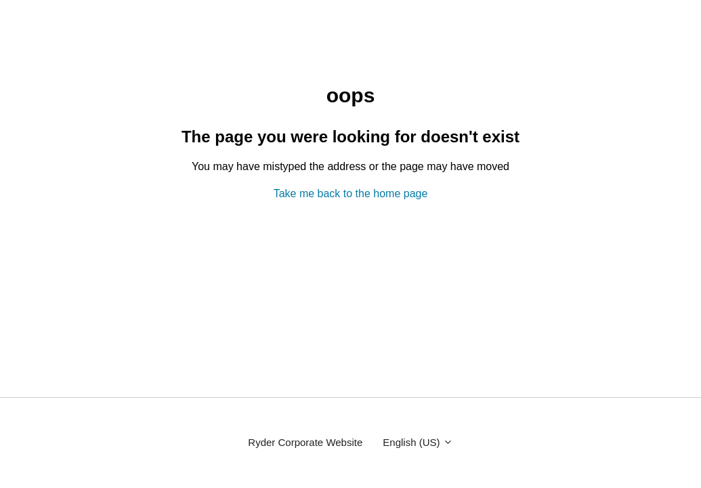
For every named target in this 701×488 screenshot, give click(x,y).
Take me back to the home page (351, 193)
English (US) (417, 442)
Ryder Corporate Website (305, 442)
